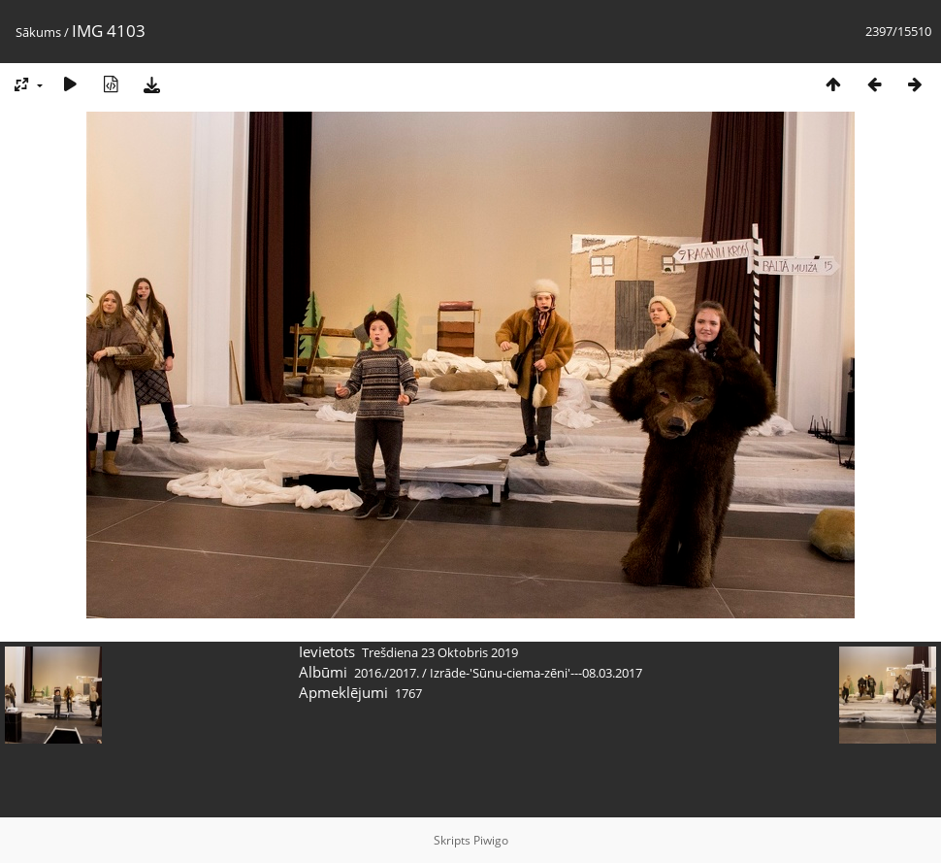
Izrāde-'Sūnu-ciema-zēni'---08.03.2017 (536, 672)
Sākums (38, 32)
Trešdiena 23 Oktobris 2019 (440, 652)
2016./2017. (386, 672)
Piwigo (490, 840)
